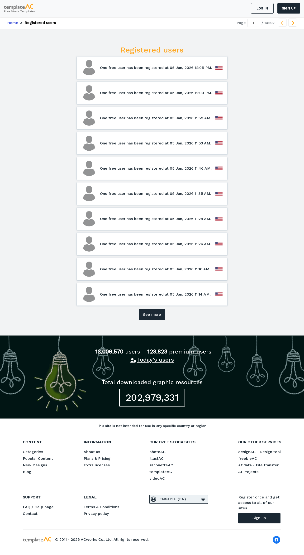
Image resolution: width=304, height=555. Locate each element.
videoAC (157, 478)
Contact (30, 513)
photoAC (157, 452)
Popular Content (38, 458)
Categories (33, 452)
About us (92, 452)
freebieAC (247, 458)
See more (152, 314)
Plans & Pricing (97, 458)
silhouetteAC (161, 465)
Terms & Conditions (101, 507)
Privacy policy (96, 513)
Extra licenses (97, 465)
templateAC (160, 471)
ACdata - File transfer (258, 465)
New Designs (35, 465)
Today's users (155, 359)
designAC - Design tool (259, 452)
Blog (27, 471)
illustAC (156, 458)
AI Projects (248, 471)
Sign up (289, 8)
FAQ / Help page (38, 507)
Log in (262, 8)
